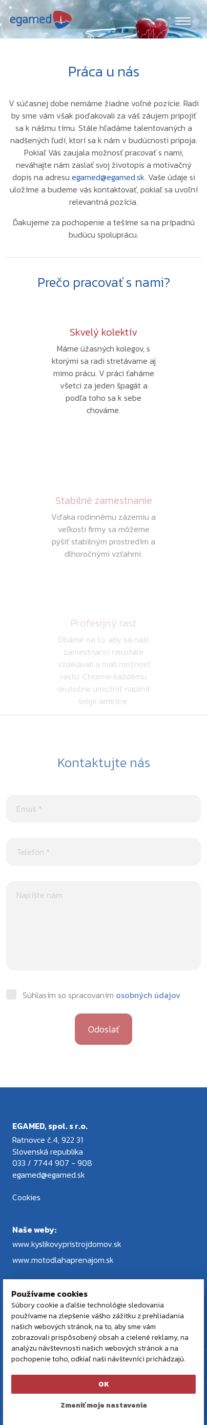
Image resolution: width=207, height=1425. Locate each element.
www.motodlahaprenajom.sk (63, 1260)
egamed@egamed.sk (108, 177)
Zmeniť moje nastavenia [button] (103, 1405)
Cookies (26, 1197)
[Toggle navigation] (183, 20)
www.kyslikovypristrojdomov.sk (66, 1244)
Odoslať (103, 1042)
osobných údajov (148, 1008)
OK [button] (103, 1384)
